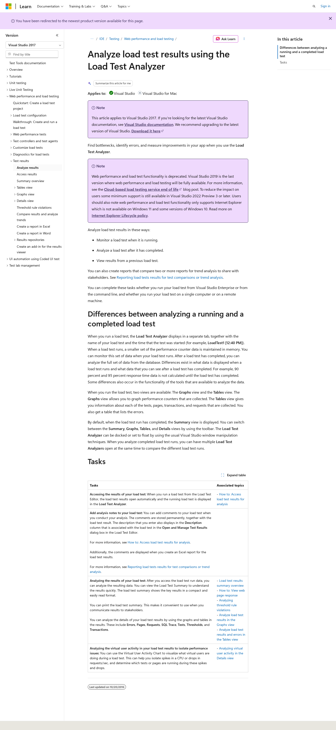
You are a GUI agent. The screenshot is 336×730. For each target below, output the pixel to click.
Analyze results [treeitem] (27, 167)
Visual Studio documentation (148, 124)
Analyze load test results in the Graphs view (230, 620)
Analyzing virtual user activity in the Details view (230, 653)
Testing (114, 38)
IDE (101, 38)
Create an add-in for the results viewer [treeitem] (39, 249)
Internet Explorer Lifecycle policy (120, 215)
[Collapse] (57, 35)
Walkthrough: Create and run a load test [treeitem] (35, 125)
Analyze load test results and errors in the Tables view (231, 634)
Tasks (283, 62)
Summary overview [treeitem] (30, 181)
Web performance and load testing (149, 38)
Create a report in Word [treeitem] (34, 233)
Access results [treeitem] (27, 174)
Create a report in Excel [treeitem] (33, 226)
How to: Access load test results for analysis (230, 499)
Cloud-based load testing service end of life (141, 189)
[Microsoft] (9, 6)
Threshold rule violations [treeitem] (34, 207)
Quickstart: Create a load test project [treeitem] (34, 106)
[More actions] (244, 39)
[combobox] (35, 45)
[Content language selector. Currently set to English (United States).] (27, 723)
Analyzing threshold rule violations (227, 605)
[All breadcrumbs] (92, 39)
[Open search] (314, 6)
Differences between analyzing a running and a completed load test (303, 51)
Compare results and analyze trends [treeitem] (37, 217)
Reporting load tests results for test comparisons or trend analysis (170, 277)
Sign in (325, 6)
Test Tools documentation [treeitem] (27, 63)
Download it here (146, 130)
